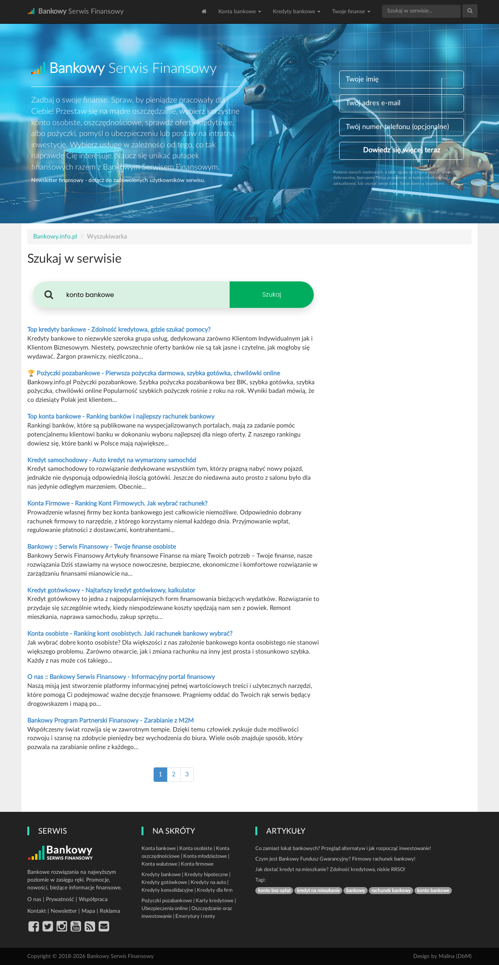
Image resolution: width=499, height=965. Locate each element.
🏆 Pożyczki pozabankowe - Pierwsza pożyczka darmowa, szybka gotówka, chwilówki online (153, 373)
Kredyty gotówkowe (164, 882)
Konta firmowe (197, 864)
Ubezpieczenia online (165, 908)
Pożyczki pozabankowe (167, 900)
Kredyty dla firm (215, 890)
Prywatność (60, 899)
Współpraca (93, 899)
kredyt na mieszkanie (318, 890)
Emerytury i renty (195, 916)
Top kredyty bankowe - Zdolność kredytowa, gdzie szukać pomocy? (119, 330)
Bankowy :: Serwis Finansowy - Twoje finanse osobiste (101, 547)
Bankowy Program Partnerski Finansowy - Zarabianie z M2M (110, 721)
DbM (464, 956)
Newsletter (64, 911)
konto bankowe (433, 890)
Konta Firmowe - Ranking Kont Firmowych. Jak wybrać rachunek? (117, 503)
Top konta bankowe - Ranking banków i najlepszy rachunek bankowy (120, 417)
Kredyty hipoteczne (206, 874)
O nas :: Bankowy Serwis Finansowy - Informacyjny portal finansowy (121, 677)
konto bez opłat (274, 890)
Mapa (88, 911)
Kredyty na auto (208, 882)
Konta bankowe (239, 11)
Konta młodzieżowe (205, 856)
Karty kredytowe (215, 900)
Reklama (110, 911)
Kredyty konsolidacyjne (167, 890)
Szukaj (271, 294)
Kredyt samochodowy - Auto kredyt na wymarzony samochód (111, 460)
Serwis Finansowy (75, 11)
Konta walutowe (159, 864)
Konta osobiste (195, 848)
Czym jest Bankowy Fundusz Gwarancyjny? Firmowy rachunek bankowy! (335, 859)
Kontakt (36, 911)
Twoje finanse (351, 11)
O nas (34, 899)
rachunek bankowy (391, 890)
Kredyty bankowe (296, 11)
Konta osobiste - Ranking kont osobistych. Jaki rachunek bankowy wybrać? (129, 634)
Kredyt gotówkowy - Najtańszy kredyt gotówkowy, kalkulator (111, 590)
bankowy (355, 890)
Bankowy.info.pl (55, 236)
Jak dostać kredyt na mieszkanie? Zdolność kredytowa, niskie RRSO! (330, 869)
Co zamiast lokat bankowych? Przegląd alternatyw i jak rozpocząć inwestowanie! (343, 848)
